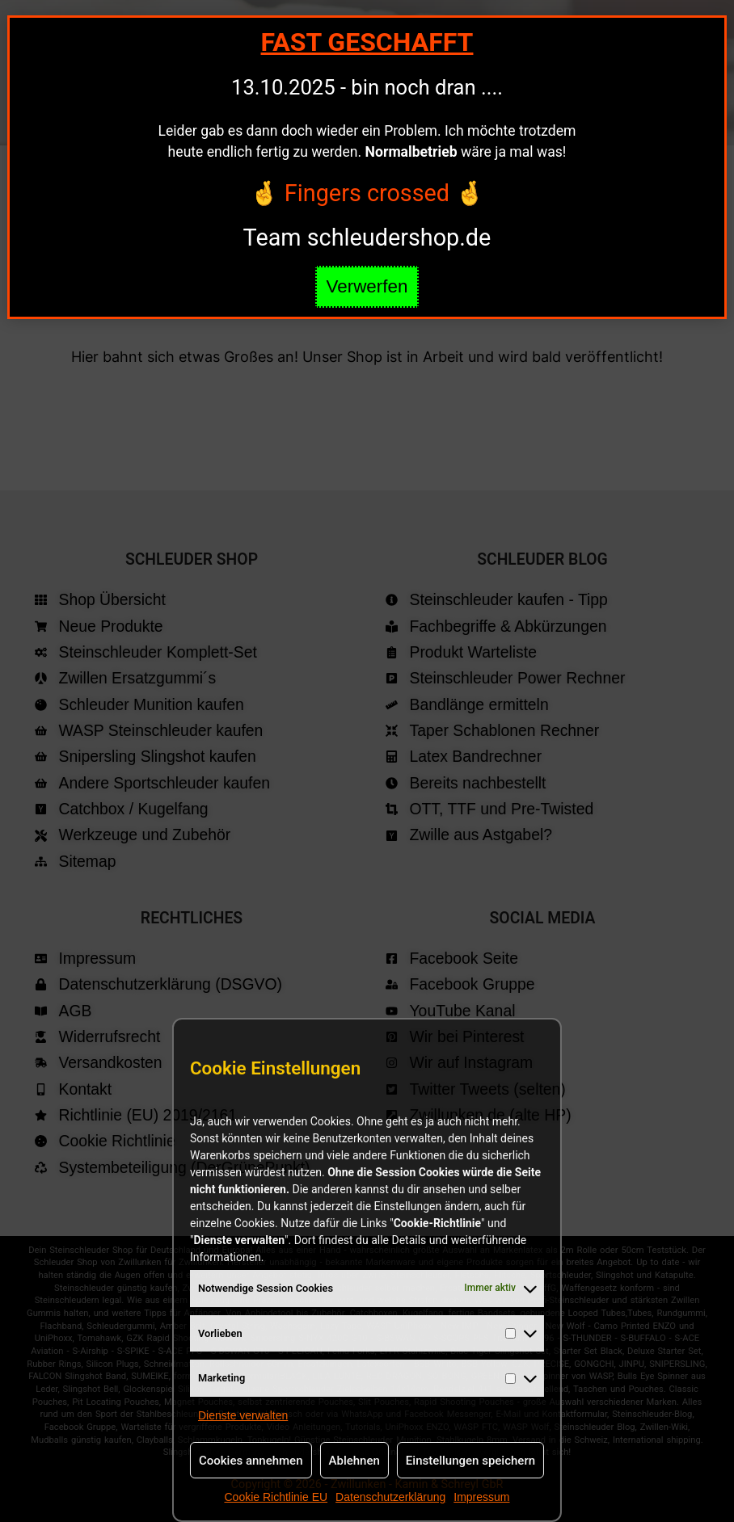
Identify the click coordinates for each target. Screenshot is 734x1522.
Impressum (481, 1496)
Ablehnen (354, 1460)
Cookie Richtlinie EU (275, 1496)
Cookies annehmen (251, 1460)
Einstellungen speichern (470, 1460)
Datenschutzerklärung (390, 1496)
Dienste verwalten (243, 1415)
